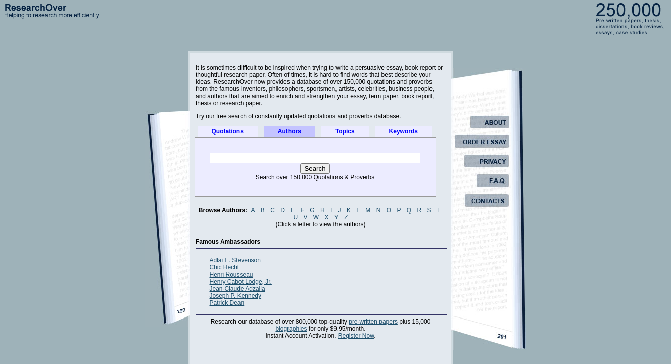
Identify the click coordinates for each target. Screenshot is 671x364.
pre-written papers (373, 321)
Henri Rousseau (231, 274)
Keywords (403, 131)
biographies (291, 328)
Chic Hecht (224, 267)
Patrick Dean (227, 302)
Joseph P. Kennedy (236, 295)
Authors (289, 131)
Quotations (228, 131)
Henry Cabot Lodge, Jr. (241, 281)
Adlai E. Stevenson (235, 260)
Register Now (356, 335)
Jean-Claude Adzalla (237, 288)
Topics (345, 131)
